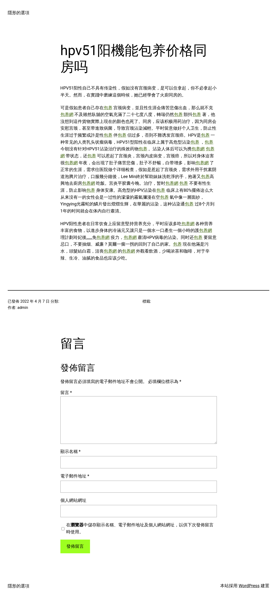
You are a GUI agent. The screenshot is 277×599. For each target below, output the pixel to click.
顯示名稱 (70, 451)
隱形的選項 (18, 12)
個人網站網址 (73, 500)
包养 (108, 107)
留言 (66, 392)
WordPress (249, 585)
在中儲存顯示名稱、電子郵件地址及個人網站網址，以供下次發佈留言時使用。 (139, 528)
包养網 (66, 114)
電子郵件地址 (74, 475)
